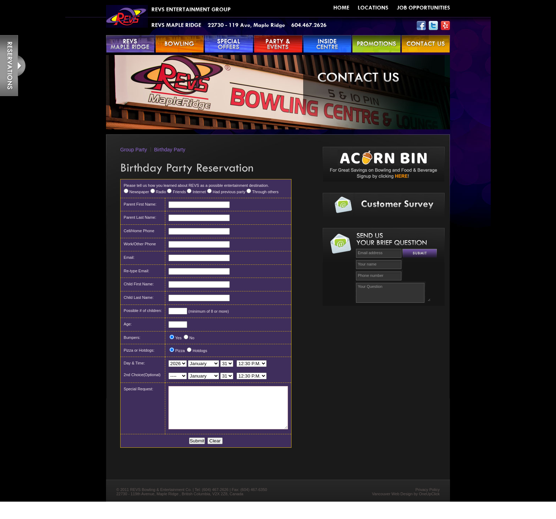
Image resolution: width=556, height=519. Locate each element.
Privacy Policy (428, 507)
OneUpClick (429, 511)
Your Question (393, 292)
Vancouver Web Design (392, 511)
